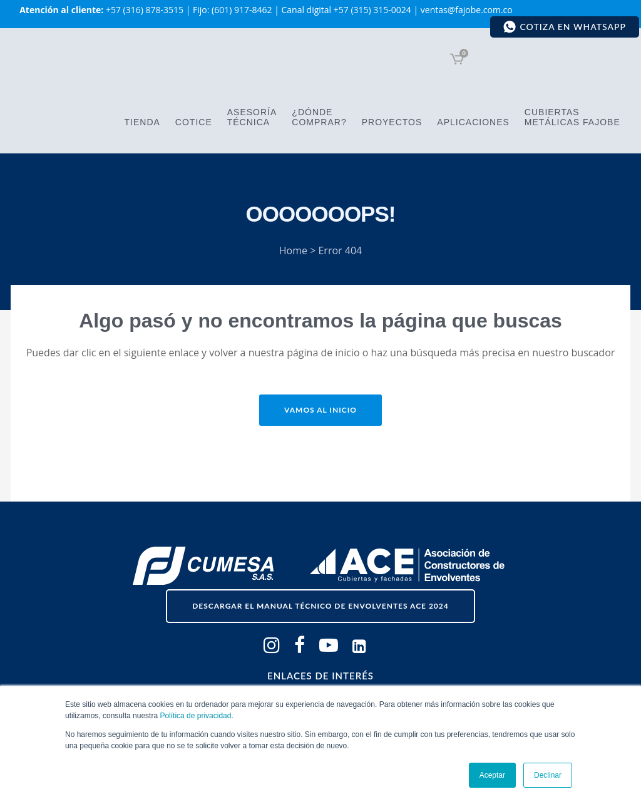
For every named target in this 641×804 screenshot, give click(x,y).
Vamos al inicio (320, 410)
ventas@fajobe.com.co (467, 10)
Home (293, 250)
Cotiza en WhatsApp (564, 27)
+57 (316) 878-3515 (144, 10)
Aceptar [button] (492, 775)
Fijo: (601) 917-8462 (232, 10)
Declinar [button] (548, 775)
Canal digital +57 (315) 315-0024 (346, 10)
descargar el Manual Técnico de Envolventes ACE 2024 (320, 606)
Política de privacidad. (196, 715)
